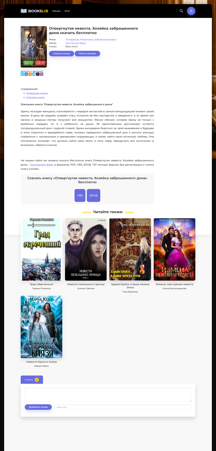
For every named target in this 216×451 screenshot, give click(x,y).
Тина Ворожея (130, 291)
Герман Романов (41, 288)
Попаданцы (72, 39)
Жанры (56, 11)
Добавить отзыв (38, 407)
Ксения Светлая (85, 288)
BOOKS (38, 11)
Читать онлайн (87, 53)
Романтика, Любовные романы (98, 39)
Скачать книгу (61, 53)
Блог (67, 11)
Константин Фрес (76, 43)
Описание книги (37, 93)
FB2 (80, 195)
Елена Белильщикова (174, 288)
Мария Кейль (41, 366)
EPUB (94, 195)
